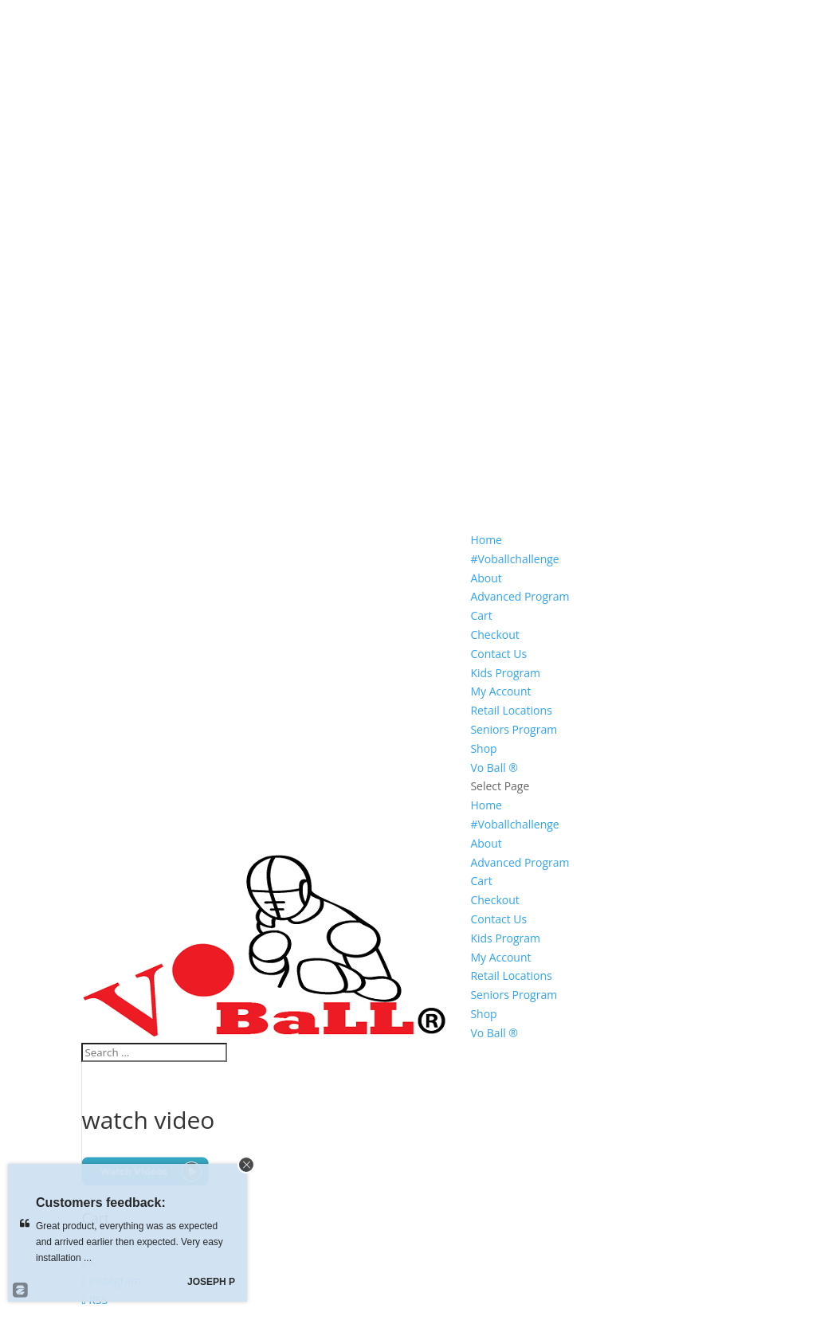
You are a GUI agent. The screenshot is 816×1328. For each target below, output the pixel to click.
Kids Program (505, 672)
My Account (500, 691)
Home (486, 539)
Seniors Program (513, 729)
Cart (481, 615)
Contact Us (498, 653)
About (485, 578)
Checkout (494, 634)
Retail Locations (510, 710)
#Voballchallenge (514, 558)
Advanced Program (519, 596)
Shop (483, 748)
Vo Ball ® (494, 767)
